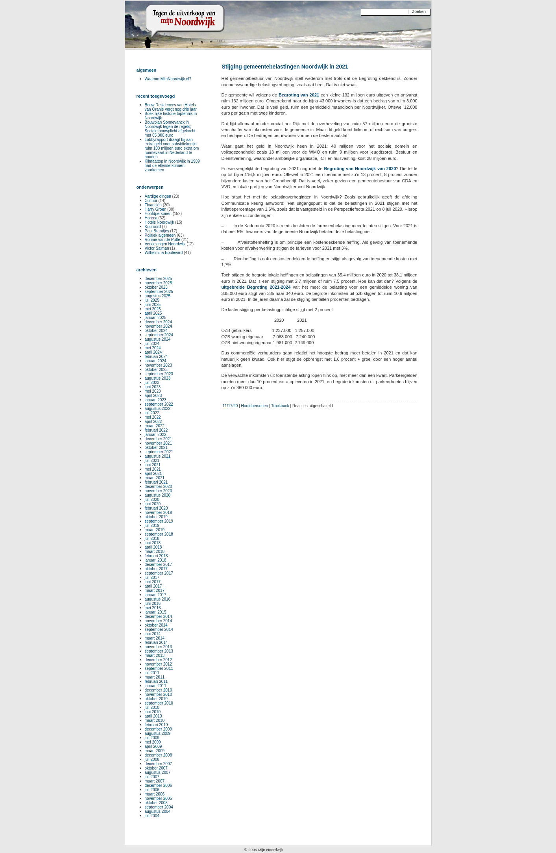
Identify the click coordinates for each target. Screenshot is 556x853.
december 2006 (158, 785)
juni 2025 (153, 304)
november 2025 (158, 283)
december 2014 (158, 616)
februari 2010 (156, 725)
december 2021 (158, 439)
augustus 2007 (158, 772)
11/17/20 (230, 406)
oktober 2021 (156, 447)
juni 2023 (153, 387)
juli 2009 (152, 738)
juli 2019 (152, 525)
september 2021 (159, 452)
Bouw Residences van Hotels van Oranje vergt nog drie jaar (171, 107)
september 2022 (159, 404)
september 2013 (159, 651)
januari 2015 (155, 612)
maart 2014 (155, 638)
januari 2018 (155, 560)
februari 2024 (156, 356)
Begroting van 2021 (299, 95)
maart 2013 (155, 655)
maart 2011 (155, 677)
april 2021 (153, 473)
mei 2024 (153, 348)
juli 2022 (152, 413)
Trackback (280, 406)
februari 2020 (156, 508)
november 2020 (158, 491)
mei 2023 (153, 391)
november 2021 (158, 443)
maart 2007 (155, 781)
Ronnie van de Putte (163, 239)
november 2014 (158, 621)
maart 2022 (155, 426)
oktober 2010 (156, 699)
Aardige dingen (158, 196)
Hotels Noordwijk (159, 222)
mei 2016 (153, 608)
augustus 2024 (158, 339)
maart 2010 (155, 720)
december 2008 (158, 755)
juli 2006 (152, 790)
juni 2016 (153, 603)
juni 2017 (153, 582)
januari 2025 (155, 317)
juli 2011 (152, 673)
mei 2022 (153, 417)
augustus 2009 (158, 733)
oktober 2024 (156, 330)
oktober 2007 (156, 768)
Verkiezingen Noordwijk (165, 244)
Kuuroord (153, 226)
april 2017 (153, 586)
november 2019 (158, 512)
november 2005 (158, 798)
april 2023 (153, 395)
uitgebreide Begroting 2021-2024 (256, 287)
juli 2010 (152, 707)
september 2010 (159, 703)
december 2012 (158, 660)
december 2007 (158, 764)
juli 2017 (152, 577)
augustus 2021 (158, 456)
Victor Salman (157, 248)
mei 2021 (153, 469)
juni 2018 (153, 543)
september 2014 (159, 629)
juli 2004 (152, 816)
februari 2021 (156, 482)
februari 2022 (156, 430)
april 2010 (153, 716)
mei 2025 (153, 309)
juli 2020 (152, 499)
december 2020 (158, 486)
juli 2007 (152, 777)
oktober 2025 (156, 287)
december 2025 (158, 278)
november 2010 (158, 694)
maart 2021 (155, 478)
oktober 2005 (156, 803)
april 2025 (153, 313)
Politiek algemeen (160, 235)
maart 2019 (155, 530)
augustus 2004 (158, 811)
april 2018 (153, 547)
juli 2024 (152, 343)
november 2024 (158, 326)
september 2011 (159, 668)
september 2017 (159, 573)
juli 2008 (152, 759)
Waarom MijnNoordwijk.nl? (168, 79)
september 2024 (159, 335)
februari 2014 (156, 642)
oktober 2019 (156, 517)
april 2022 (153, 421)
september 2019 (159, 521)
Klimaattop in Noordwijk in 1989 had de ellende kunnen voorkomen (172, 165)
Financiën (153, 205)
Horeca (151, 218)
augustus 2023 (158, 378)
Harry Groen (155, 209)
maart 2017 (155, 590)
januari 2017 (155, 595)
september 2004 (159, 807)
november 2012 (158, 664)
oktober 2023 (156, 369)
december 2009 (158, 729)
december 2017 (158, 564)
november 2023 (158, 365)
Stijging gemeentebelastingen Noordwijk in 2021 (285, 66)
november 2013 (158, 647)
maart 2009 (155, 751)
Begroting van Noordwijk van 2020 (360, 168)
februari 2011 (156, 681)
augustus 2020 (158, 495)
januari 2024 (155, 361)
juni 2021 (153, 465)
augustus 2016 (158, 599)
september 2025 (159, 291)
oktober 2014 (156, 625)
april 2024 (153, 352)
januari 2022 (155, 434)
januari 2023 (155, 400)
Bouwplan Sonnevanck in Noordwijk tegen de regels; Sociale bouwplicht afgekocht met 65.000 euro (170, 128)
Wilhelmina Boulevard (164, 252)
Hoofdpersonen (254, 406)
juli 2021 (152, 460)
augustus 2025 (158, 296)
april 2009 (153, 746)
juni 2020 (153, 504)
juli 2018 (152, 538)
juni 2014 (153, 634)
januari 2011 (155, 686)
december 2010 (158, 690)
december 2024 (158, 322)
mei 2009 (153, 742)
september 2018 (159, 534)
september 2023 (159, 374)
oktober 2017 (156, 569)
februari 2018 (156, 556)
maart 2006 (155, 794)
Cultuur (151, 200)
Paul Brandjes (157, 231)
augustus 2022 (158, 408)
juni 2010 (153, 712)
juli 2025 (152, 300)
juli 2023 (152, 382)
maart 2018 (155, 551)
